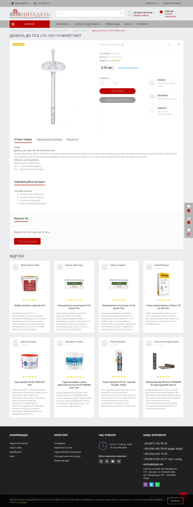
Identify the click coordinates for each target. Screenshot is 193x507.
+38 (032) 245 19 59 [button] (155, 454)
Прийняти (175, 500)
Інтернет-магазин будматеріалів (24, 30)
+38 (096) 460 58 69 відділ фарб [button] (163, 448)
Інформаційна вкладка (49, 139)
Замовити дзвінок (141, 15)
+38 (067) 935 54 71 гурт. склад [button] (162, 459)
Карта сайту (16, 447)
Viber (145, 484)
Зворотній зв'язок (19, 443)
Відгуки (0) (72, 139)
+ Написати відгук (27, 241)
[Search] (121, 14)
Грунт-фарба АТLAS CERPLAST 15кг (29, 383)
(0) (122, 44)
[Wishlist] (169, 44)
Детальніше (22, 502)
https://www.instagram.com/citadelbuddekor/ (119, 461)
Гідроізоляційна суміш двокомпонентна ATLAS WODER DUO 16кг (74, 385)
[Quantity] (108, 83)
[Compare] (178, 44)
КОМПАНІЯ (63, 24)
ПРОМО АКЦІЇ (112, 24)
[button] (188, 232)
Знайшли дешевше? (128, 67)
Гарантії (162, 107)
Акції (12, 456)
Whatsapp (157, 484)
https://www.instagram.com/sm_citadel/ (107, 461)
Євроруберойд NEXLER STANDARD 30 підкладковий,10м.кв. (163, 383)
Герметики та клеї (63, 447)
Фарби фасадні (61, 460)
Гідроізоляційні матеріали (67, 451)
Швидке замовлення (117, 99)
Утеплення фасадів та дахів (56, 30)
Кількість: (104, 78)
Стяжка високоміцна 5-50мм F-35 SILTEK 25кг (163, 307)
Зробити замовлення (170, 14)
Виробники (15, 451)
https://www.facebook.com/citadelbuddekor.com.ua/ (101, 461)
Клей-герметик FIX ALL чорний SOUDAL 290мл (119, 383)
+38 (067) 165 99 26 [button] (155, 443)
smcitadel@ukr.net (153, 464)
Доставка (163, 95)
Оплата (162, 79)
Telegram (151, 484)
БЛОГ (129, 24)
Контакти (142, 24)
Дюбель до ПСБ (80, 30)
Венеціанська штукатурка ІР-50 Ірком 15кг (74, 307)
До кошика (117, 91)
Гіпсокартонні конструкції (67, 456)
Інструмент (60, 443)
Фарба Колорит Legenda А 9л (29, 305)
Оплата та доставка (88, 24)
